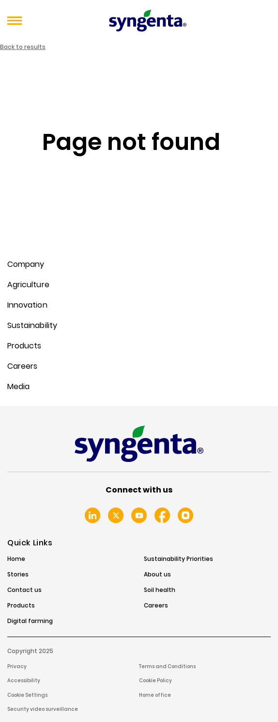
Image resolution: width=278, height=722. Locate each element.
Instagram (185, 515)
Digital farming (30, 621)
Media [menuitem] (18, 386)
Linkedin (92, 515)
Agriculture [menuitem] (28, 284)
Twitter (116, 515)
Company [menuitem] (25, 264)
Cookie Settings (27, 695)
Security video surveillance (42, 709)
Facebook (162, 515)
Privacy (17, 666)
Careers (156, 605)
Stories (18, 574)
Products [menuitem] (24, 345)
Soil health (159, 590)
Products (21, 605)
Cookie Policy (155, 680)
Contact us (24, 590)
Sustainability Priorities (178, 559)
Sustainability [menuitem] (32, 325)
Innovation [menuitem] (27, 305)
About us (157, 574)
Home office (155, 695)
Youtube (139, 515)
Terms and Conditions (167, 666)
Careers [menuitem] (22, 366)
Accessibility (23, 680)
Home (16, 559)
